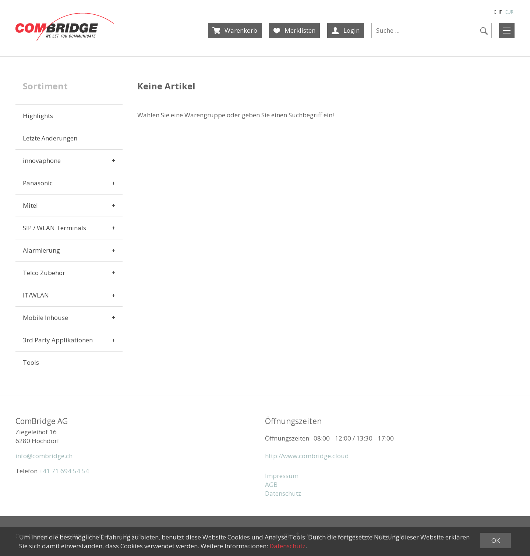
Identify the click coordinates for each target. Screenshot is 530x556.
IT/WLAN (36, 295)
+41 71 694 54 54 (64, 471)
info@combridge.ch (44, 456)
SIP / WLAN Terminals (54, 228)
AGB (271, 484)
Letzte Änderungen (50, 138)
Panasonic (38, 183)
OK (495, 540)
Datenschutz (283, 493)
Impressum (281, 475)
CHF (498, 12)
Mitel (30, 205)
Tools (31, 362)
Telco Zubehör (44, 272)
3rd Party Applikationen (58, 340)
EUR (509, 12)
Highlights (38, 115)
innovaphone (42, 160)
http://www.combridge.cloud (307, 456)
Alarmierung (41, 250)
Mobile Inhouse (45, 317)
